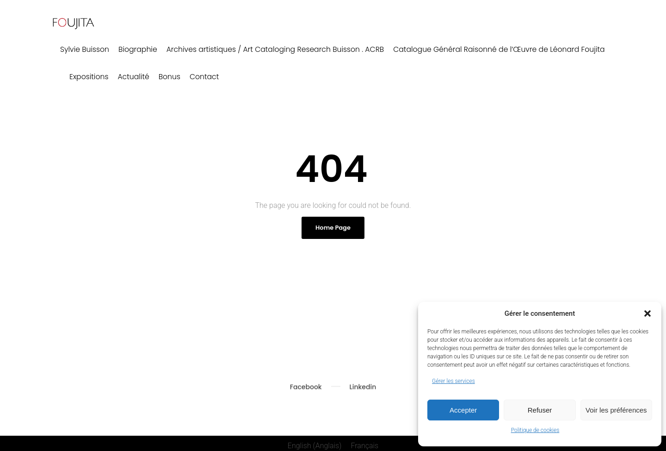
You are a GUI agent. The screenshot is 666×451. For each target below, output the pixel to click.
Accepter (463, 410)
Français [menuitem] (364, 440)
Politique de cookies (535, 430)
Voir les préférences (616, 410)
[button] (647, 313)
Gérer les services (453, 381)
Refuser (540, 410)
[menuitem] (314, 440)
